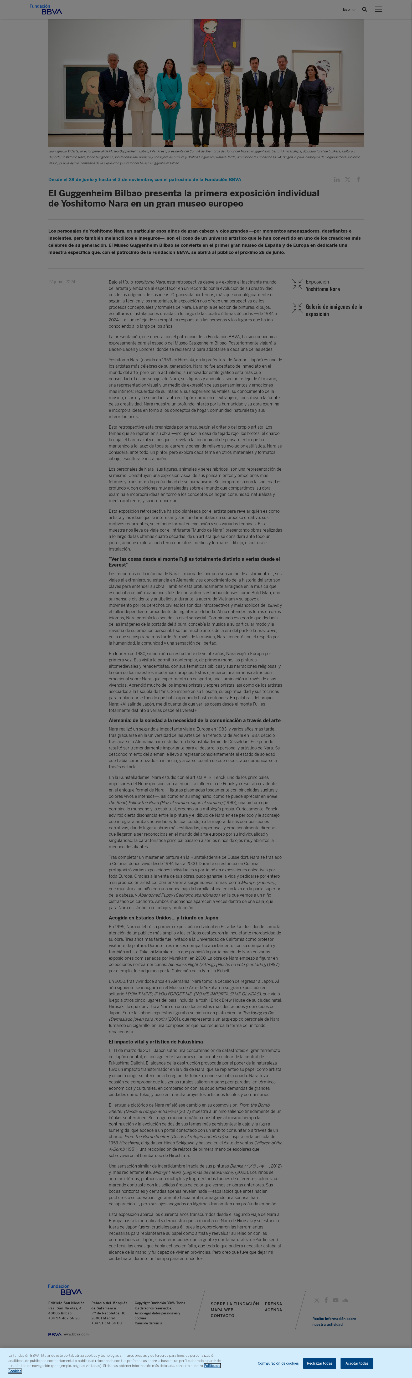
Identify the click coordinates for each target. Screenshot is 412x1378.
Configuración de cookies (278, 1365)
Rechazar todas (319, 1365)
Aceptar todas (357, 1365)
